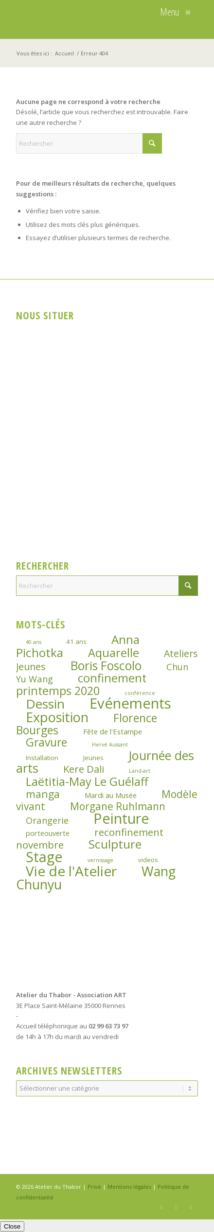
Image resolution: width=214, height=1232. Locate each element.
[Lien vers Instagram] (176, 1207)
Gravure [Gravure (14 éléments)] (46, 742)
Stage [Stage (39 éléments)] (44, 856)
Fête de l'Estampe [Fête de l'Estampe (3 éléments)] (112, 731)
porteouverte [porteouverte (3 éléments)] (48, 833)
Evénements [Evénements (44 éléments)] (130, 703)
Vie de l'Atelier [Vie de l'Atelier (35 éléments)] (71, 871)
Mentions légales (129, 1186)
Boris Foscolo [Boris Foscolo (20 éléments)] (106, 666)
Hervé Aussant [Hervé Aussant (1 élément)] (110, 744)
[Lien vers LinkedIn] (190, 1207)
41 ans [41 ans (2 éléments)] (76, 641)
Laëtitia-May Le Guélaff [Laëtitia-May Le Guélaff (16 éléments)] (87, 781)
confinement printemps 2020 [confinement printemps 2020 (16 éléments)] (81, 684)
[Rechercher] (89, 143)
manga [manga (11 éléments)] (43, 794)
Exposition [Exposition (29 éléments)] (57, 717)
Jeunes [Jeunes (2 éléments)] (93, 757)
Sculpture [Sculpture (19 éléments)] (115, 844)
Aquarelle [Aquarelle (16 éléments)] (113, 652)
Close (12, 1226)
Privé (94, 1186)
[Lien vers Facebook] (161, 1207)
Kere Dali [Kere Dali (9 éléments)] (83, 769)
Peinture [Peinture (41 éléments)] (121, 818)
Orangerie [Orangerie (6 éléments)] (47, 820)
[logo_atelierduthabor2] (88, 19)
